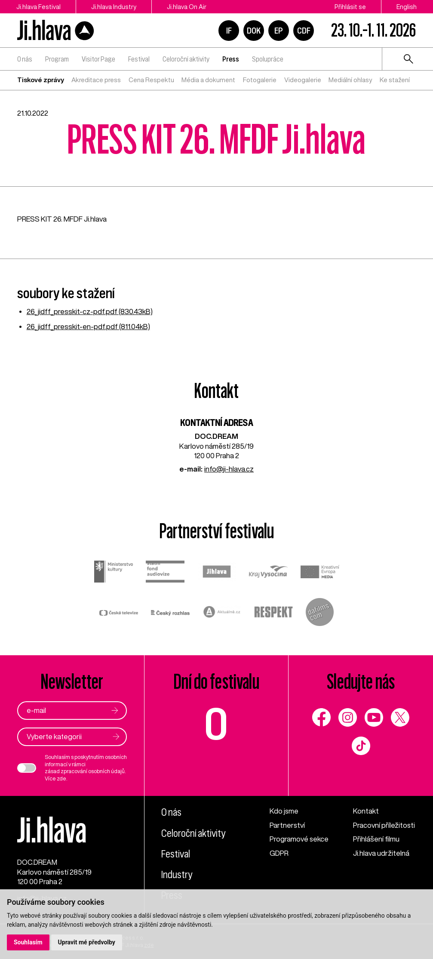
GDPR (279, 853)
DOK (254, 30)
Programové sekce (299, 838)
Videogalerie (302, 80)
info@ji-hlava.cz (229, 468)
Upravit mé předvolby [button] (86, 942)
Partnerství (287, 825)
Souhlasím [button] (28, 942)
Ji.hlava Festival (38, 6)
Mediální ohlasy (350, 80)
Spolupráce (267, 59)
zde (61, 778)
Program (57, 59)
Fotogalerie (259, 80)
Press (230, 59)
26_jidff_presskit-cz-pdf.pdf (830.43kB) (90, 311)
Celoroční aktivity (186, 59)
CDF (303, 30)
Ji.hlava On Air (186, 6)
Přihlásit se (350, 6)
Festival (139, 59)
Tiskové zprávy (40, 80)
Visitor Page (98, 59)
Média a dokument (208, 80)
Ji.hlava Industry (113, 6)
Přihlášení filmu (376, 838)
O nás (24, 59)
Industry (176, 875)
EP (278, 30)
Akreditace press (96, 80)
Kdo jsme (284, 810)
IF (229, 30)
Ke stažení (395, 80)
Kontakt (366, 810)
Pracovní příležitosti (384, 825)
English (406, 6)
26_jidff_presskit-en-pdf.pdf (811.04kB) (88, 326)
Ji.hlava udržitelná (381, 853)
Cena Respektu (151, 80)
